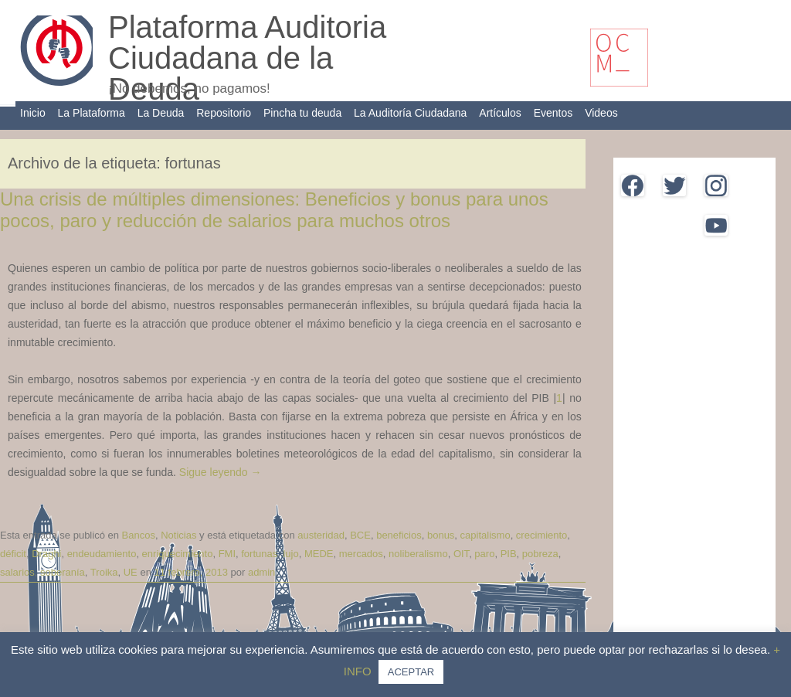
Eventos (553, 113)
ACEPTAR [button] (411, 672)
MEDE (319, 553)
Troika (104, 572)
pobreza (540, 553)
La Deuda (161, 113)
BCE (360, 535)
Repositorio (223, 113)
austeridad (321, 535)
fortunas (259, 553)
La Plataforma (91, 113)
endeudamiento (102, 553)
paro (484, 553)
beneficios (399, 535)
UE (130, 572)
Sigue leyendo (220, 472)
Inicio (33, 113)
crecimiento (541, 535)
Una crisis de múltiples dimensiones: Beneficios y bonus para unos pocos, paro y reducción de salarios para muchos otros (274, 210)
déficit (13, 553)
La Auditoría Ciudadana (410, 113)
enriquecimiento (177, 553)
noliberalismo (418, 553)
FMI (227, 553)
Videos (601, 113)
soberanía (62, 572)
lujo (290, 553)
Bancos (138, 535)
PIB (509, 553)
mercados (361, 553)
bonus (440, 535)
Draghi (46, 553)
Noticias (178, 535)
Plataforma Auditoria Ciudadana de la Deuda (247, 58)
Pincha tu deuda (302, 113)
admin (261, 572)
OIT (461, 553)
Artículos (500, 113)
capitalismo (485, 535)
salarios (17, 572)
